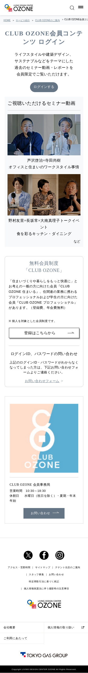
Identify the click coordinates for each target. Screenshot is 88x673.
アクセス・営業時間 (19, 567)
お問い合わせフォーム (42, 381)
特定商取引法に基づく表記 (44, 581)
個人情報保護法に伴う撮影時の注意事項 (46, 588)
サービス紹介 (23, 20)
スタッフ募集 (36, 574)
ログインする (44, 87)
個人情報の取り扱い (61, 627)
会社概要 (9, 627)
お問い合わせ (40, 513)
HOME (7, 20)
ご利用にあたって (15, 638)
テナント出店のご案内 (67, 567)
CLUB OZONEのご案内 (47, 20)
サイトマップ (42, 567)
